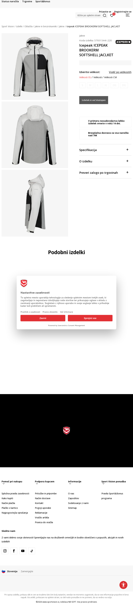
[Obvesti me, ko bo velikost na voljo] (82, 85)
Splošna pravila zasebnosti (15, 493)
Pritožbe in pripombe (46, 493)
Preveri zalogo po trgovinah (103, 172)
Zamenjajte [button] (27, 571)
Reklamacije (41, 512)
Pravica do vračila (44, 522)
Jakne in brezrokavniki (46, 26)
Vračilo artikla (42, 517)
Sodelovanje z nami (78, 503)
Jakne (61, 26)
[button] (91, 15)
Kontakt (39, 503)
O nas (71, 493)
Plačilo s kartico (10, 507)
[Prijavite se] (112, 15)
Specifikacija (103, 149)
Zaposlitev (73, 498)
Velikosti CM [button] (110, 77)
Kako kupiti (7, 498)
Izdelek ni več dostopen (94, 100)
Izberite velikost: (89, 72)
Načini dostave (42, 498)
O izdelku (103, 161)
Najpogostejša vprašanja (15, 512)
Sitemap (72, 507)
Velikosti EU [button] (85, 77)
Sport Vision (8, 26)
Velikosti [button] (97, 77)
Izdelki (19, 26)
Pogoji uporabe (43, 507)
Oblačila (28, 26)
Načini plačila (8, 503)
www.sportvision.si (50, 602)
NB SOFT (72, 602)
